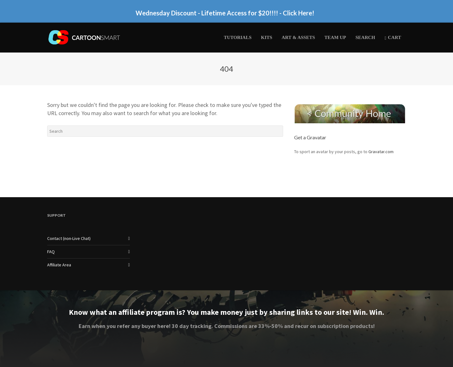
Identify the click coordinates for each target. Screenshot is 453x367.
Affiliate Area (59, 265)
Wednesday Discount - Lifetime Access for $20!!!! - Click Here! (225, 13)
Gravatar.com (381, 151)
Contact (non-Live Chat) (69, 238)
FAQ (51, 251)
